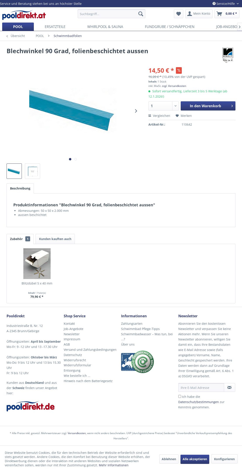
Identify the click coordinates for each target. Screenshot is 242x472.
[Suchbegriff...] (112, 13)
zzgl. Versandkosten (174, 86)
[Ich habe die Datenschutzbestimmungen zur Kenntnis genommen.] (179, 396)
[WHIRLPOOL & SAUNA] (105, 27)
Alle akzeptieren (195, 459)
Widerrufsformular (77, 365)
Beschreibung (20, 188)
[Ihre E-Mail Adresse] (201, 387)
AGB (67, 344)
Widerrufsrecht (75, 360)
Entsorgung (72, 370)
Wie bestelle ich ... (77, 376)
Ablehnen (169, 459)
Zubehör (20, 239)
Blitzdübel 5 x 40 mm (37, 283)
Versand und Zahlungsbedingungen (90, 349)
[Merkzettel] (178, 13)
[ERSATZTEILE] (55, 27)
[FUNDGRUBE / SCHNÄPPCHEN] (169, 27)
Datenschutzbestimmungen (198, 402)
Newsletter (72, 334)
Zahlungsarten (131, 323)
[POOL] (18, 27)
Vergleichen (159, 116)
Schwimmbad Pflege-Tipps (140, 329)
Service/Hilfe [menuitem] (224, 4)
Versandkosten (77, 433)
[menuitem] (112, 13)
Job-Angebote (73, 329)
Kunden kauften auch (55, 239)
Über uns (128, 344)
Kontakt (69, 323)
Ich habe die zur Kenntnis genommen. (201, 402)
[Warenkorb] (227, 13)
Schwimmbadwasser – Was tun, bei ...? (147, 336)
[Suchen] (140, 13)
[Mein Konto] (199, 13)
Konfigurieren (224, 459)
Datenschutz (73, 355)
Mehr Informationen (114, 465)
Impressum (72, 339)
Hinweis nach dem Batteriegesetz (88, 381)
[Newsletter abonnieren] (229, 387)
